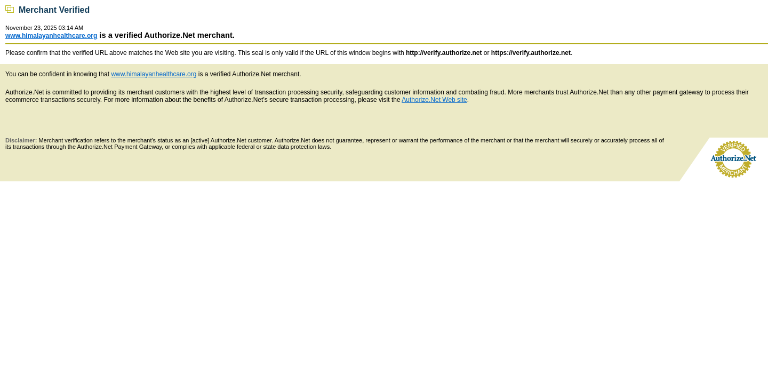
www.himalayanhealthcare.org (51, 35)
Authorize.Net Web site (434, 99)
